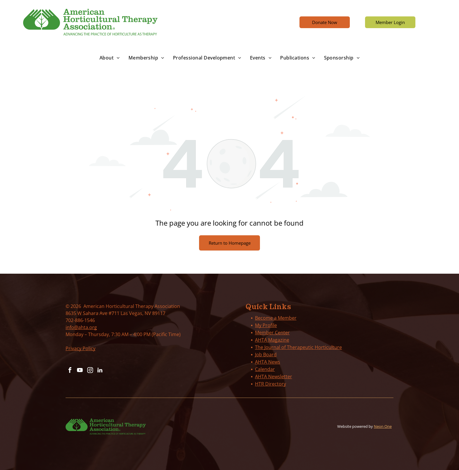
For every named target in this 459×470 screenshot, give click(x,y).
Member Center (272, 332)
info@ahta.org (81, 327)
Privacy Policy (80, 348)
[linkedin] (99, 371)
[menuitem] (109, 57)
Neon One (383, 426)
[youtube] (79, 371)
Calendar (265, 369)
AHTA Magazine (272, 340)
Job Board (266, 354)
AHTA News (267, 362)
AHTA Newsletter (273, 376)
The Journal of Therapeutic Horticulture (298, 347)
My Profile (266, 325)
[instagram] (89, 371)
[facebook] (70, 371)
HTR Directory (270, 384)
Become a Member (276, 318)
